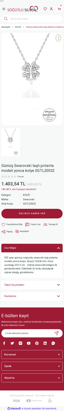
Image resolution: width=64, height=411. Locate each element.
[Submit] (56, 333)
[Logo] (23, 9)
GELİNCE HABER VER (32, 213)
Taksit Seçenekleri (14, 284)
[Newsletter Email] (32, 333)
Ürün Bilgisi (10, 247)
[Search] (32, 18)
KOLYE (26, 195)
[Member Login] (51, 8)
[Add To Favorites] (12, 225)
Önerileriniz (10, 296)
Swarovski (28, 199)
